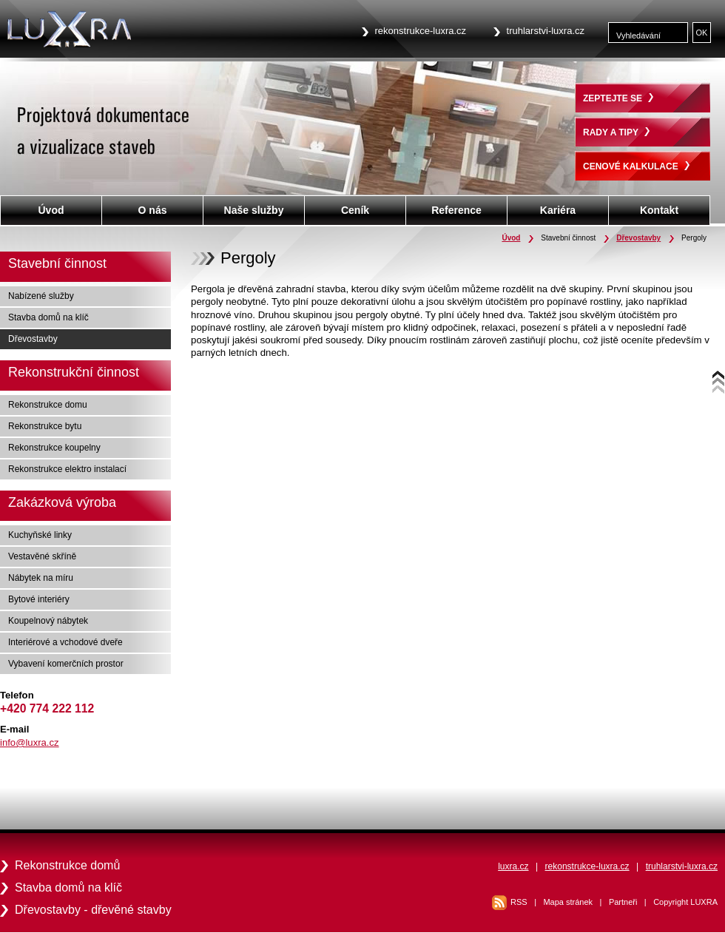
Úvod (511, 238)
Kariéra (558, 210)
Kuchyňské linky (40, 535)
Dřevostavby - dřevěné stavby (93, 909)
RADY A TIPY (616, 132)
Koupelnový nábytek (48, 621)
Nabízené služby (41, 296)
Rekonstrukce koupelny (54, 447)
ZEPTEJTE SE (618, 98)
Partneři (623, 901)
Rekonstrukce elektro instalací (67, 469)
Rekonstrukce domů (67, 865)
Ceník (355, 210)
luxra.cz (513, 866)
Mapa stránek (568, 901)
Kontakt (659, 210)
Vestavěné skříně (42, 556)
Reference (456, 210)
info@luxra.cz (29, 742)
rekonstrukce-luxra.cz (421, 30)
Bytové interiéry (39, 599)
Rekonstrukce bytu (44, 426)
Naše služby (254, 210)
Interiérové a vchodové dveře (65, 642)
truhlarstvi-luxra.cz (545, 30)
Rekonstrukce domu (47, 405)
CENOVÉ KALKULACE (636, 166)
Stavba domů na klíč (48, 317)
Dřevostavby (638, 238)
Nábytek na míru (40, 578)
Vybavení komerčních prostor (66, 664)
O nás (152, 210)
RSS (518, 901)
